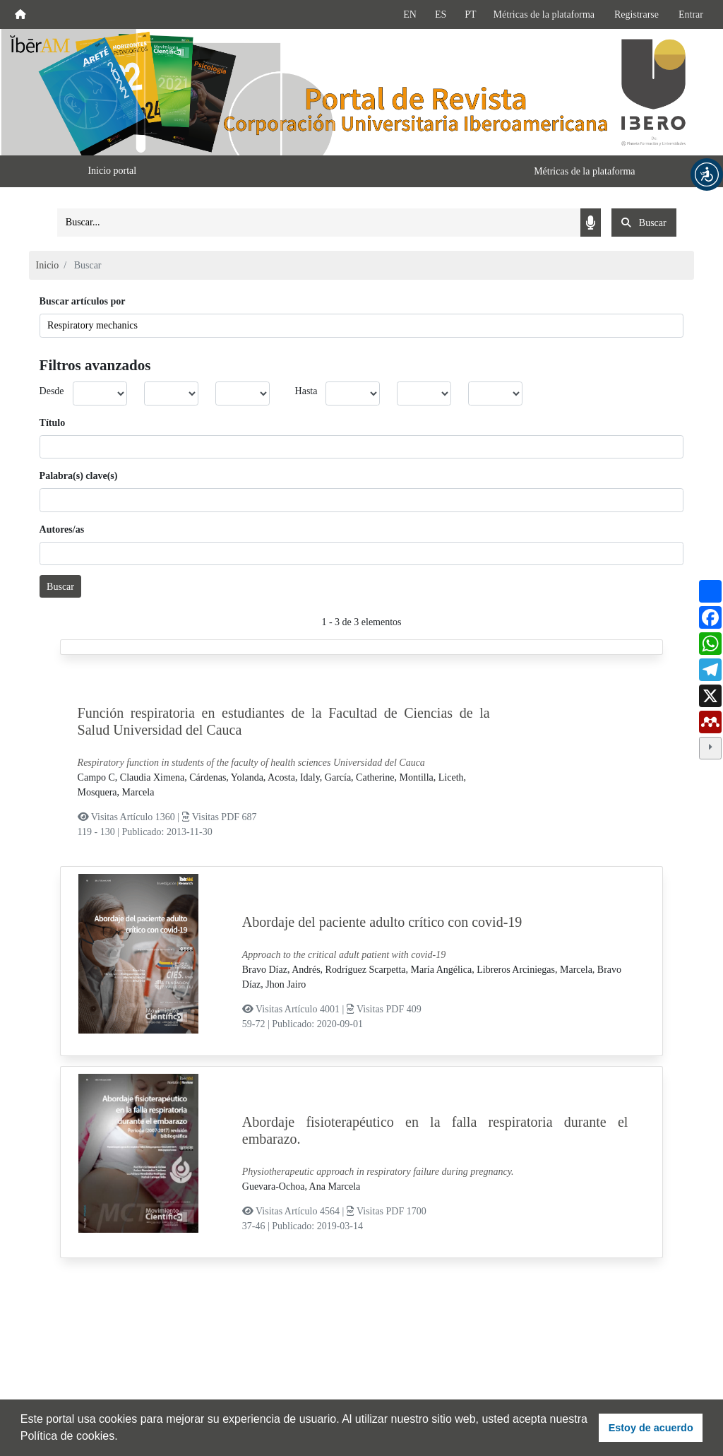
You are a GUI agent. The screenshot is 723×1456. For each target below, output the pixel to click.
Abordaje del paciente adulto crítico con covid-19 (382, 922)
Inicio (47, 265)
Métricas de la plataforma (544, 14)
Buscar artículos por (83, 301)
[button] (707, 174)
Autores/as (62, 529)
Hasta (306, 391)
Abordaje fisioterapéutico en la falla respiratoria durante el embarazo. (435, 1130)
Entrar (691, 14)
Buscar (60, 586)
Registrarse (636, 14)
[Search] (318, 222)
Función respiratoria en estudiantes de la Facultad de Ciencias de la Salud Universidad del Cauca (284, 721)
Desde (52, 391)
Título (53, 423)
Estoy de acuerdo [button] (651, 1427)
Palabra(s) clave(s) (79, 475)
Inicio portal (112, 170)
